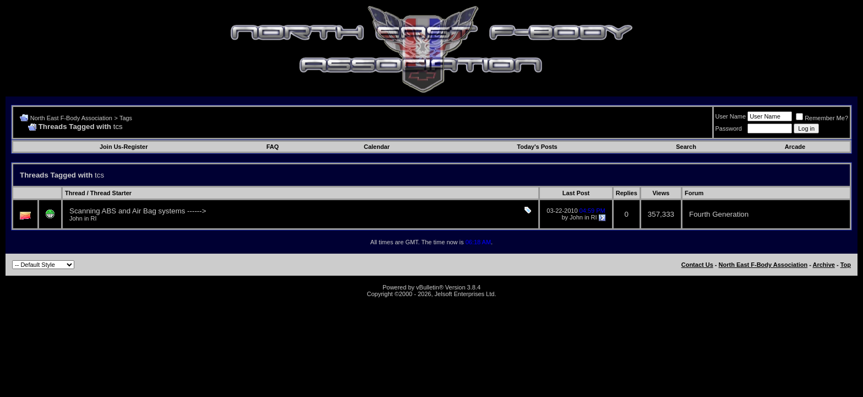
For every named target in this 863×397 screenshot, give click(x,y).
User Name (730, 116)
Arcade (795, 146)
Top (845, 264)
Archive (824, 264)
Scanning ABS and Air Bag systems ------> (137, 211)
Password (728, 128)
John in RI (83, 218)
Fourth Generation (719, 214)
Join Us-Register (124, 146)
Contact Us (697, 264)
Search (686, 146)
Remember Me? (822, 118)
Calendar (377, 146)
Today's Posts (537, 146)
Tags (125, 118)
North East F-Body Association (71, 118)
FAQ (272, 146)
